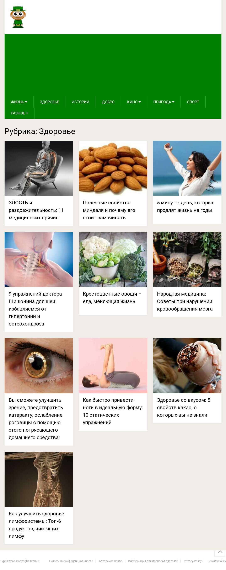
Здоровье (49, 102)
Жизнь (17, 102)
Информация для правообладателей (153, 561)
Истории (80, 102)
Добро (108, 102)
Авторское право (110, 561)
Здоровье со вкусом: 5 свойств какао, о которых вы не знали (183, 407)
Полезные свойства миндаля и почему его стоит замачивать (109, 210)
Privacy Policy (193, 561)
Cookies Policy (217, 561)
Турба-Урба (8, 561)
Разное (18, 113)
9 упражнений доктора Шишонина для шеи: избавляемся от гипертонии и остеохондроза (35, 309)
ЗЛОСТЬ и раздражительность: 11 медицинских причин (36, 210)
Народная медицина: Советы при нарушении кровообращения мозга (185, 301)
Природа (162, 102)
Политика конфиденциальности (71, 561)
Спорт (193, 102)
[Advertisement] (113, 65)
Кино (132, 102)
